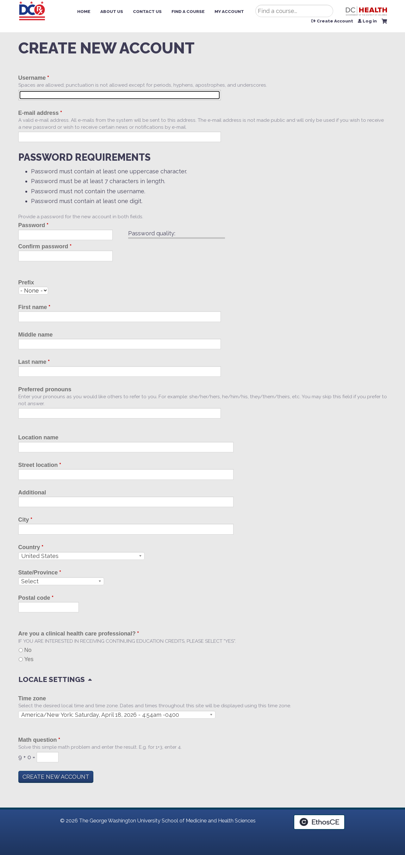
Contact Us (147, 11)
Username (32, 78)
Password (31, 225)
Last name (32, 362)
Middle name (35, 334)
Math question (37, 740)
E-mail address (38, 113)
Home (83, 11)
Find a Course (188, 11)
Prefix (26, 282)
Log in (370, 21)
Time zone (32, 698)
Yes (29, 659)
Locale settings (51, 679)
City (23, 520)
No (28, 650)
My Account (229, 11)
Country (29, 547)
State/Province (38, 572)
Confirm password (43, 246)
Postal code (34, 598)
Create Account (335, 21)
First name (32, 307)
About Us (111, 11)
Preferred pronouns (45, 389)
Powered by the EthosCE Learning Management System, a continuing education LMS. (319, 822)
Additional (32, 492)
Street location (38, 465)
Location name (38, 437)
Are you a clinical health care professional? (77, 633)
